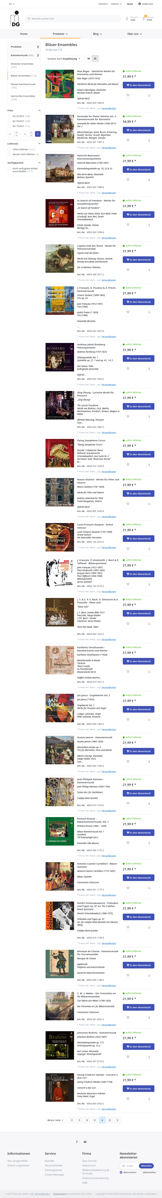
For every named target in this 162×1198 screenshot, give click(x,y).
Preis (10, 110)
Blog (130, 4)
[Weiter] (117, 1120)
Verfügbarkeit (15, 162)
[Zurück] (72, 1120)
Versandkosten (109, 108)
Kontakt (103, 4)
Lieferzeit (12, 143)
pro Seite (54, 1120)
